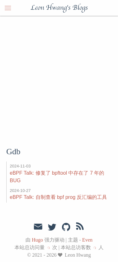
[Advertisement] (59, 78)
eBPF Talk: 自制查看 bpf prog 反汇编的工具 (58, 197)
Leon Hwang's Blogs (59, 7)
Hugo (37, 240)
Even (87, 240)
